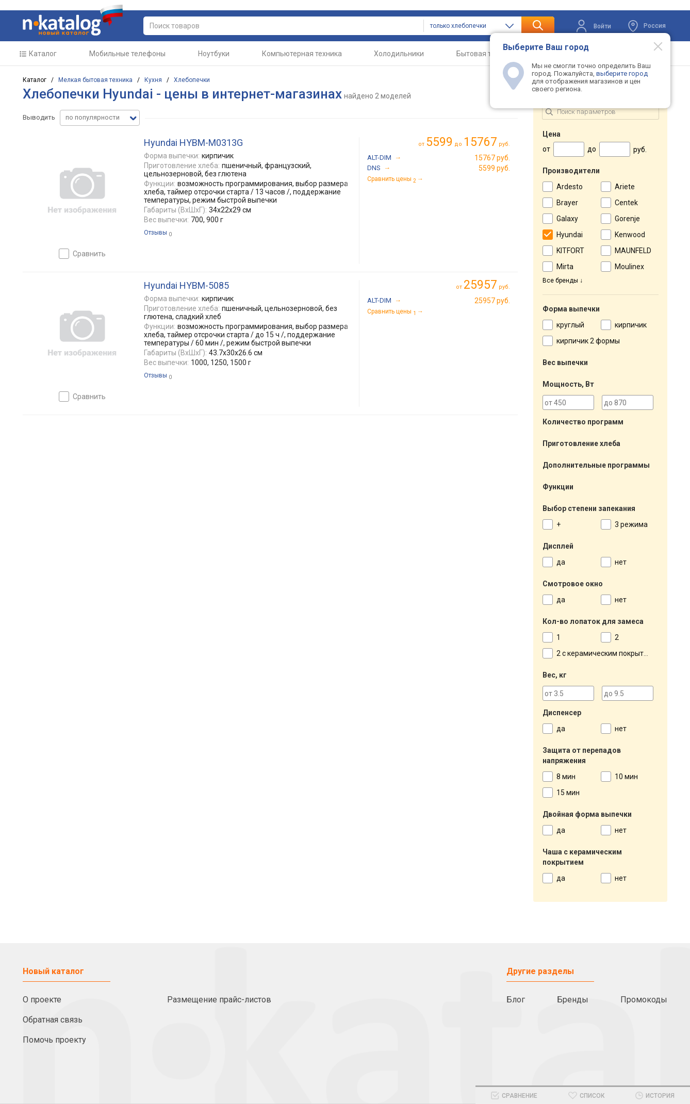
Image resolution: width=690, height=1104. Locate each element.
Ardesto (569, 187)
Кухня (153, 80)
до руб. (468, 142)
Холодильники (399, 54)
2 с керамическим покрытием (606, 653)
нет (621, 562)
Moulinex (629, 266)
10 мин (626, 776)
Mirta (564, 266)
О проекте (42, 999)
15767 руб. (492, 158)
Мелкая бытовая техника (95, 80)
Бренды (572, 999)
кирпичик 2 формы (588, 341)
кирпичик (631, 325)
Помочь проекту (54, 1040)
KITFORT (570, 250)
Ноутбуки (213, 54)
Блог (515, 999)
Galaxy (567, 219)
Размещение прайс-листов (219, 999)
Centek (626, 203)
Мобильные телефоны (127, 54)
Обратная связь (53, 1020)
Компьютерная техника (302, 54)
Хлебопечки (192, 80)
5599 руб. (494, 168)
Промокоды (643, 999)
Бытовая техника (485, 54)
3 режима (631, 524)
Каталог (43, 54)
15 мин (568, 792)
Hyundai (569, 234)
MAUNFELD (633, 250)
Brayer (567, 203)
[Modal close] (652, 46)
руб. (487, 285)
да (560, 562)
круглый (570, 325)
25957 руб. (492, 300)
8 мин (566, 776)
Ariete (625, 187)
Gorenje (627, 219)
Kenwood (630, 234)
